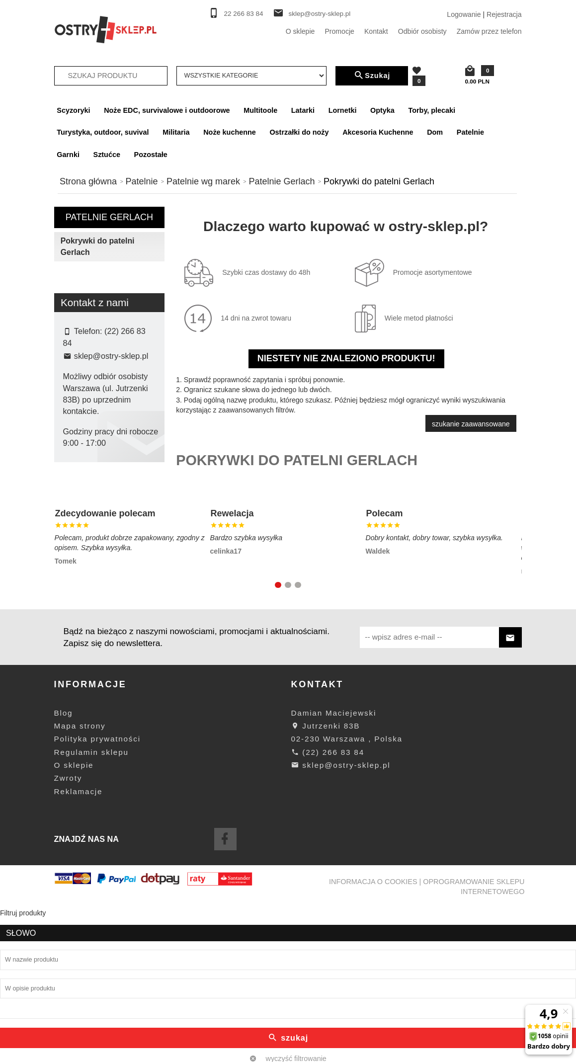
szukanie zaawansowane (471, 424)
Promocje (339, 31)
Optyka (382, 110)
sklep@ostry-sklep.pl (319, 13)
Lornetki (343, 110)
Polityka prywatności (97, 893)
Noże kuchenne (229, 132)
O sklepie (300, 31)
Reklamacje (78, 945)
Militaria (176, 132)
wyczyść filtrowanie (109, 428)
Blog (63, 866)
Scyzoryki (73, 110)
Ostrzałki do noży (299, 132)
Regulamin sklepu (91, 905)
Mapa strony (80, 880)
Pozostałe (150, 155)
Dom (435, 132)
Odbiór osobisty (422, 31)
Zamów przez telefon (489, 31)
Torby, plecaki (431, 110)
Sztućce (106, 155)
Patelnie (470, 132)
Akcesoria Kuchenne (377, 132)
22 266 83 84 (243, 13)
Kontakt (376, 31)
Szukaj (371, 75)
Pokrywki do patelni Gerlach (98, 246)
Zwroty (68, 932)
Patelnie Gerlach (109, 217)
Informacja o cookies (373, 1035)
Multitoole (260, 110)
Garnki (68, 155)
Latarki (303, 110)
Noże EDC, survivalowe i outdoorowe (167, 110)
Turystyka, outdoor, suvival (103, 132)
